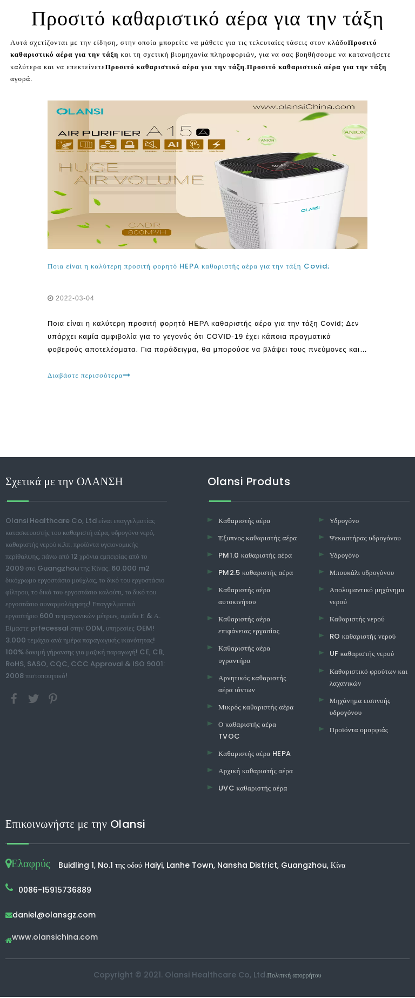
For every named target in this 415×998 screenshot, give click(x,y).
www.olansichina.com (55, 938)
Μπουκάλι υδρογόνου (362, 573)
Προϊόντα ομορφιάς (359, 731)
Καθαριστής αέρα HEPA (254, 754)
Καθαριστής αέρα (244, 522)
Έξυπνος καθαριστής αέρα (257, 539)
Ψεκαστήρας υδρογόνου (365, 539)
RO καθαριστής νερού (363, 637)
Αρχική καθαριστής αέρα (255, 772)
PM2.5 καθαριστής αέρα (255, 573)
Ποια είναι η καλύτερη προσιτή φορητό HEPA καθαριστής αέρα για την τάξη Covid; (189, 267)
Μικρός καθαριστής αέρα (255, 708)
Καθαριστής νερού (357, 620)
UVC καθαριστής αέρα (252, 789)
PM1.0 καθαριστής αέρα (255, 556)
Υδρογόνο (344, 522)
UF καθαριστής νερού (362, 655)
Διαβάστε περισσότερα (89, 376)
